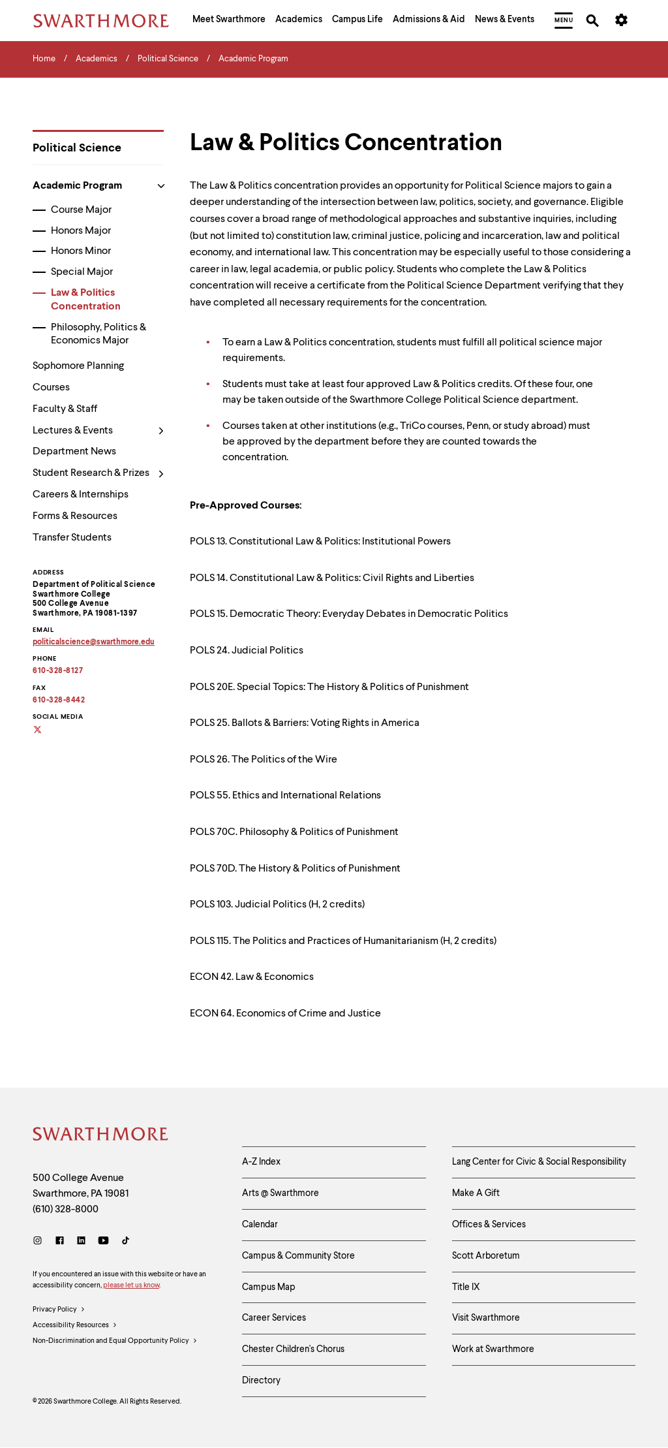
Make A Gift (476, 1193)
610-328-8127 (58, 671)
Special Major (82, 272)
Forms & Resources (75, 516)
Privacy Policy (59, 1310)
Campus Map (269, 1287)
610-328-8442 (59, 700)
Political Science (77, 148)
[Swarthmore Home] (101, 1136)
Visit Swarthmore (486, 1318)
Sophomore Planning (78, 366)
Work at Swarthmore (493, 1349)
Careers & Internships (81, 495)
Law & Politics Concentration (86, 300)
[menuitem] (229, 21)
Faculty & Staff (65, 409)
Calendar (260, 1224)
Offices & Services (489, 1224)
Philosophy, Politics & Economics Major (98, 335)
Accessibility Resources (75, 1326)
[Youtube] (103, 1242)
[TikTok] (125, 1242)
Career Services (274, 1318)
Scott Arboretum (486, 1256)
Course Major (81, 210)
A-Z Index (261, 1162)
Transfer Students (72, 538)
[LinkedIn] (81, 1242)
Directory (261, 1380)
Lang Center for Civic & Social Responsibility (539, 1162)
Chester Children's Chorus (293, 1349)
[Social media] (46, 730)
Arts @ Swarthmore (280, 1193)
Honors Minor (81, 251)
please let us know (131, 1285)
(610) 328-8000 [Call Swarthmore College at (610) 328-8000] (66, 1209)
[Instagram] (40, 1242)
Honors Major (81, 231)
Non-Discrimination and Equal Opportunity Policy (115, 1341)
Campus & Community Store (298, 1256)
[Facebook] (60, 1242)
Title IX (466, 1287)
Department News (74, 452)
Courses (51, 388)
